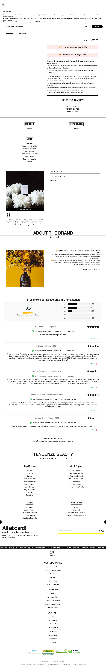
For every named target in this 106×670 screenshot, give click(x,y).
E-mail (53, 617)
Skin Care (76, 507)
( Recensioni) (22, 33)
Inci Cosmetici (30, 515)
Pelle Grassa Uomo (30, 513)
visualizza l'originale (53, 331)
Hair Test (53, 577)
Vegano (29, 161)
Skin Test (76, 510)
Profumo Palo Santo (76, 487)
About (53, 593)
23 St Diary (53, 632)
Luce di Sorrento (29, 479)
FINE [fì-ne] (13, 23)
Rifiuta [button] (85, 664)
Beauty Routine (29, 510)
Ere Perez (29, 471)
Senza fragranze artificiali (29, 154)
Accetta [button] (97, 664)
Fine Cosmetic (29, 484)
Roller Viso (76, 481)
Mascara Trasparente (76, 479)
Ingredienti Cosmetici (29, 518)
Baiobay (30, 476)
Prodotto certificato (29, 148)
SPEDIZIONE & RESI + (72, 109)
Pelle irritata (29, 128)
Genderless (29, 143)
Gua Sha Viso (76, 471)
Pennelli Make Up (76, 473)
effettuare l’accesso (43, 441)
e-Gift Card (53, 581)
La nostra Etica (53, 597)
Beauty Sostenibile (53, 600)
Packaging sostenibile (29, 146)
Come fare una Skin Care (76, 515)
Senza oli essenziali (29, 159)
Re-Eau (30, 492)
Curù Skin (29, 495)
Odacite (30, 473)
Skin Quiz (53, 574)
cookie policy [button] (9, 654)
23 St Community (53, 584)
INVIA (101, 531)
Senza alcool (29, 151)
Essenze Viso (76, 484)
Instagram (53, 635)
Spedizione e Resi (52, 567)
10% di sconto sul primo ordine (53, 14)
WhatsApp (53, 620)
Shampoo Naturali (76, 476)
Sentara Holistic (30, 481)
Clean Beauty (29, 507)
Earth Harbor (30, 487)
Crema (76, 128)
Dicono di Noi (53, 608)
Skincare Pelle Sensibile (76, 513)
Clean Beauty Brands (53, 604)
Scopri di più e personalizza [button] (15, 664)
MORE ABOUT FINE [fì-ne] (91, 269)
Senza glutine (29, 156)
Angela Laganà (29, 490)
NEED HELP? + (72, 112)
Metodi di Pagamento (53, 570)
